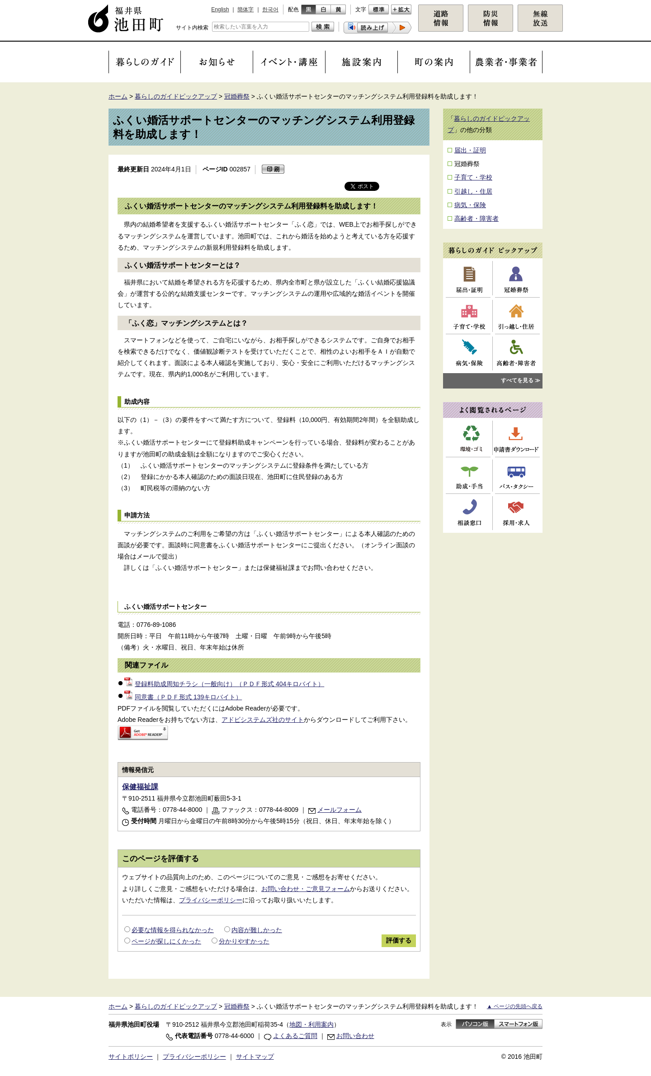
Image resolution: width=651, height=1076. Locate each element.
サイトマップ (255, 1056)
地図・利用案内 (311, 1024)
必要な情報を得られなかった (173, 930)
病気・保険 (470, 205)
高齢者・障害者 (476, 218)
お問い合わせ (355, 1035)
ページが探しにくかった (166, 941)
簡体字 (245, 9)
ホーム (117, 96)
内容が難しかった (256, 930)
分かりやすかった (244, 941)
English (220, 9)
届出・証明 (470, 150)
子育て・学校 (473, 177)
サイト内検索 (192, 27)
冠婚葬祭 (237, 96)
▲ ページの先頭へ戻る (514, 1006)
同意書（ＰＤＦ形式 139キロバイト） (183, 697)
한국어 (270, 9)
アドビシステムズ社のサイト (263, 719)
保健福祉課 (140, 787)
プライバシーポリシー (210, 900)
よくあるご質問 (295, 1035)
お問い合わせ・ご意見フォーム (305, 888)
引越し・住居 (473, 191)
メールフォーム (339, 809)
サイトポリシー (130, 1056)
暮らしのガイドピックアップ (176, 96)
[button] (377, 27)
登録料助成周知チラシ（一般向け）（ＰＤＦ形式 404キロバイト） (224, 683)
